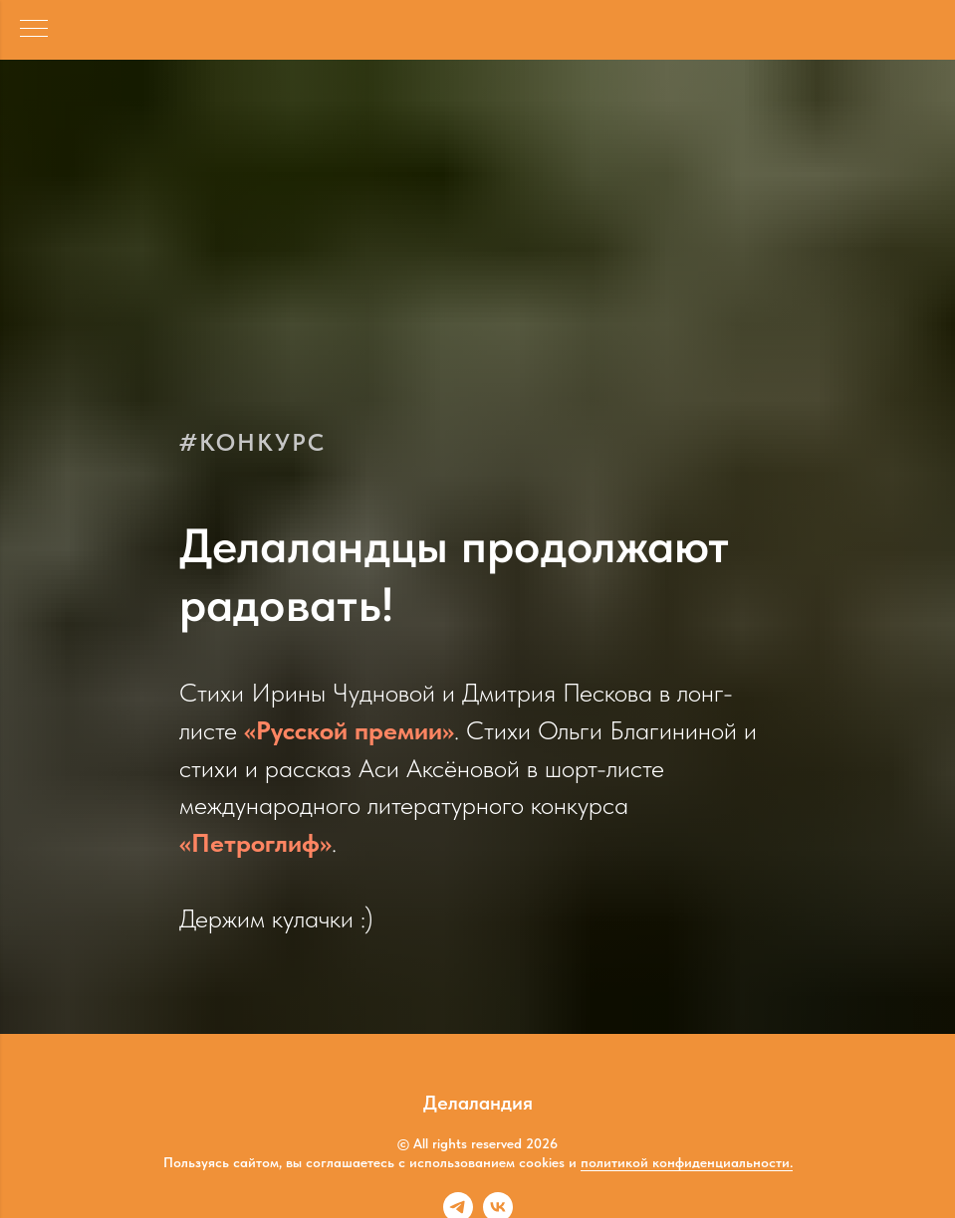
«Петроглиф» (255, 842)
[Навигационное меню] (34, 30)
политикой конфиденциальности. (687, 1162)
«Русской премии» (349, 729)
